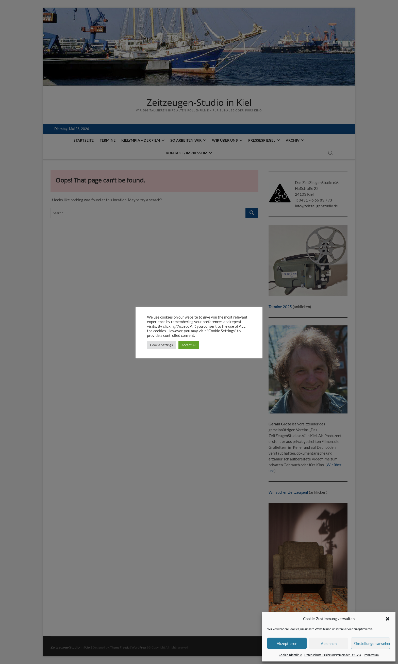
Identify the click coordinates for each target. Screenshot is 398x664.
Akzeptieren (287, 643)
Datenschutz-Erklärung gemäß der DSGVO (332, 655)
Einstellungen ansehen (372, 643)
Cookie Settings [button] (161, 345)
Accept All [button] (188, 345)
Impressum (371, 655)
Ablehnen (329, 643)
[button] (387, 618)
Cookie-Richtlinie (290, 655)
